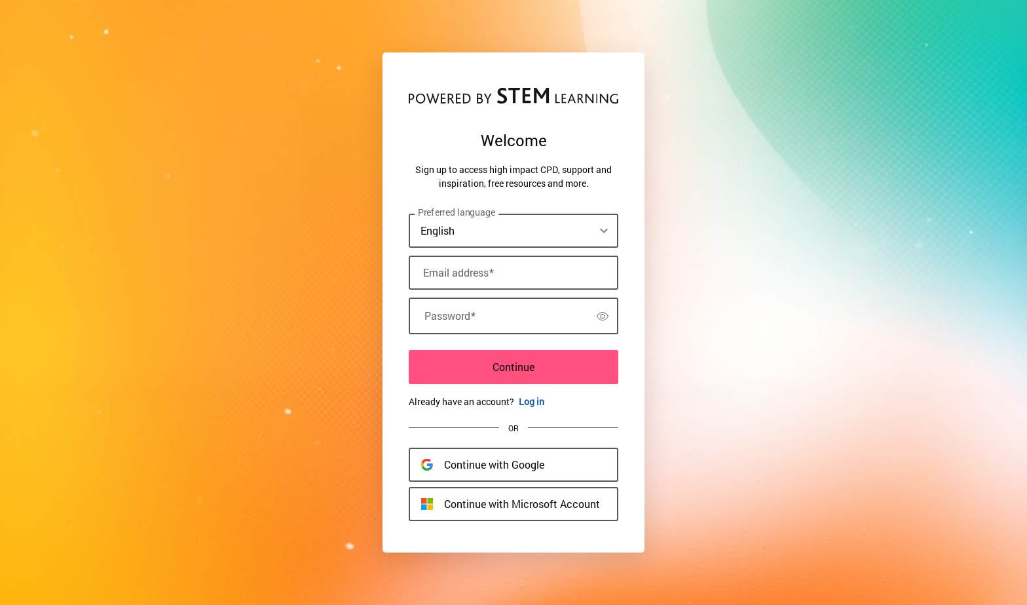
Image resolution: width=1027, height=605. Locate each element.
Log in (531, 401)
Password (450, 316)
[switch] (602, 316)
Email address (458, 273)
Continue (513, 367)
